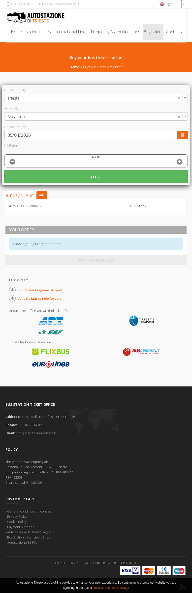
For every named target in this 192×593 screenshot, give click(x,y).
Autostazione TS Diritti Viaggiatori (31, 532)
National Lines (38, 31)
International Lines (70, 31)
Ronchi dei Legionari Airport (40, 290)
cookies (98, 588)
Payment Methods (20, 527)
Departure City (15, 89)
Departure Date (15, 127)
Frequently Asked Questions (115, 31)
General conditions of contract (30, 511)
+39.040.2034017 (20, 4)
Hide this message (116, 588)
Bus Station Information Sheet (29, 537)
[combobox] (172, 4)
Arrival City (11, 108)
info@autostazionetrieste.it (59, 4)
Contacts (174, 31)
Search (96, 176)
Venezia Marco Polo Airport (39, 298)
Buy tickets (153, 31)
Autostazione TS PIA (22, 542)
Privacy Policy (17, 516)
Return (11, 145)
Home (16, 31)
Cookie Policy (17, 521)
